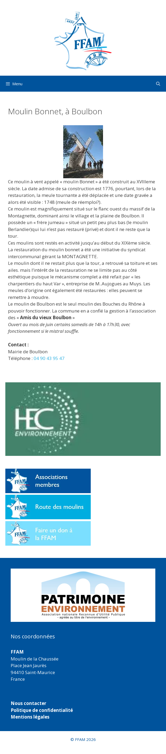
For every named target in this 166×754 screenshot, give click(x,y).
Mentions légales (30, 717)
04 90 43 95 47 (49, 358)
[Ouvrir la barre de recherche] (158, 84)
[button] (83, 595)
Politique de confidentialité (42, 710)
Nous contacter (28, 703)
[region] (83, 595)
